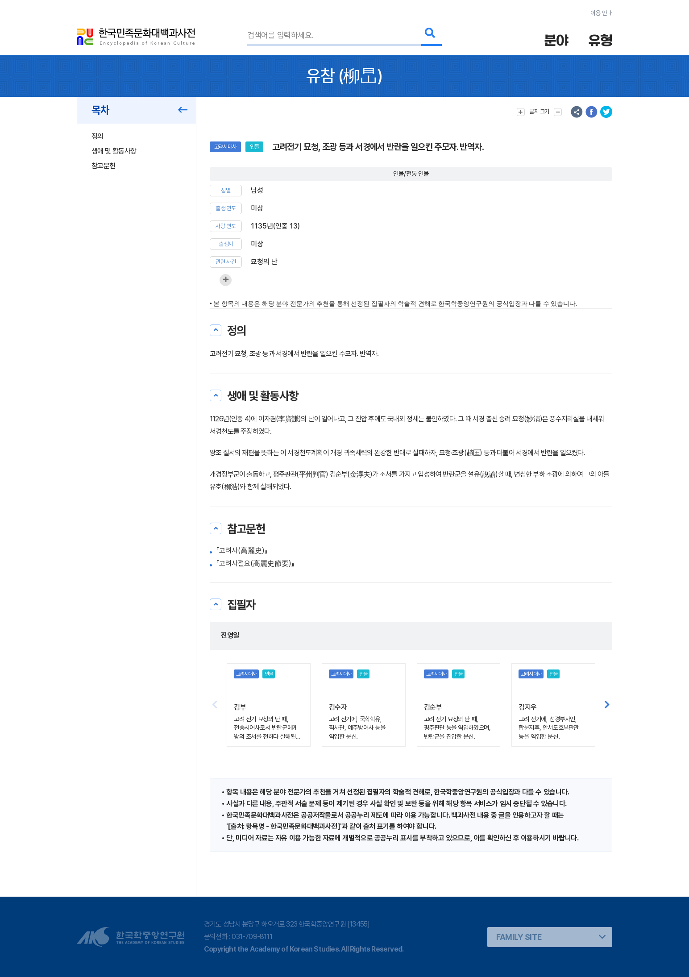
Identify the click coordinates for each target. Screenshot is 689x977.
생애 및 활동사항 (113, 151)
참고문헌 (103, 166)
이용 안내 (601, 13)
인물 (254, 146)
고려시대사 (225, 146)
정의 (97, 136)
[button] (607, 705)
